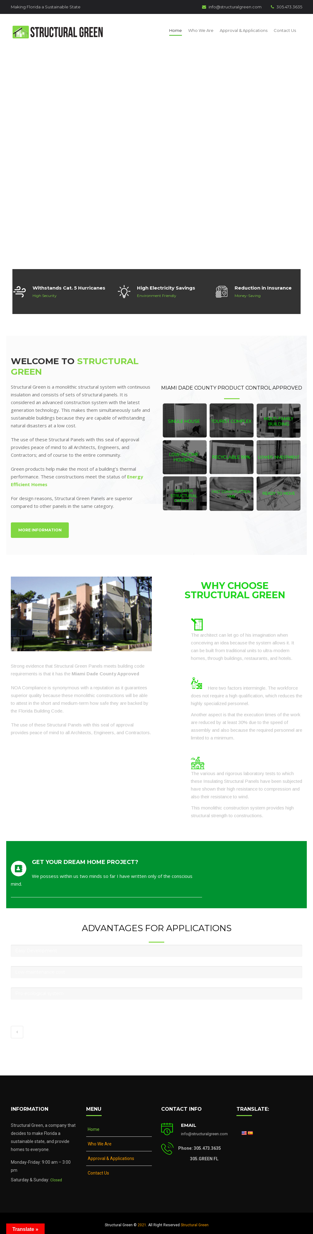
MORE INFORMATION (40, 526)
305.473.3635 (286, 6)
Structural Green (195, 1221)
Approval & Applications (243, 28)
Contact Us (285, 28)
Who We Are (201, 28)
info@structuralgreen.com (232, 6)
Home (175, 28)
